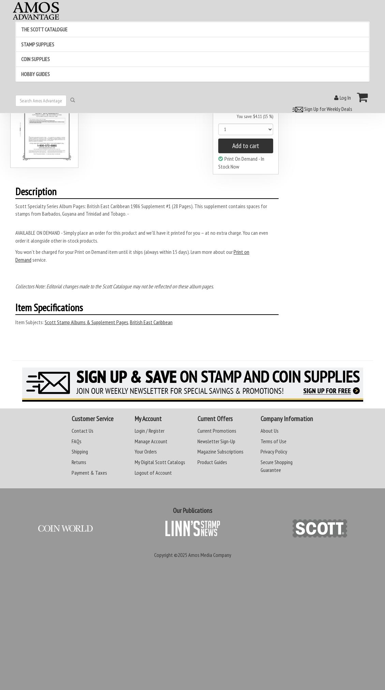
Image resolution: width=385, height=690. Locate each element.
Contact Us (82, 430)
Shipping (80, 451)
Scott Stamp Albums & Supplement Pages (86, 322)
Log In (342, 97)
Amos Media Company (209, 554)
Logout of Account (153, 472)
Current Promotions (216, 430)
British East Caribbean (151, 322)
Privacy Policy (274, 451)
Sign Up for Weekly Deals (321, 108)
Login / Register (149, 430)
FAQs (77, 441)
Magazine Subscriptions (220, 451)
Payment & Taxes (89, 472)
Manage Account (151, 441)
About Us (270, 430)
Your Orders (146, 451)
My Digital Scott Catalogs (160, 462)
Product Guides (212, 462)
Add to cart (245, 145)
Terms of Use (273, 441)
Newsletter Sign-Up (216, 441)
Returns (79, 462)
